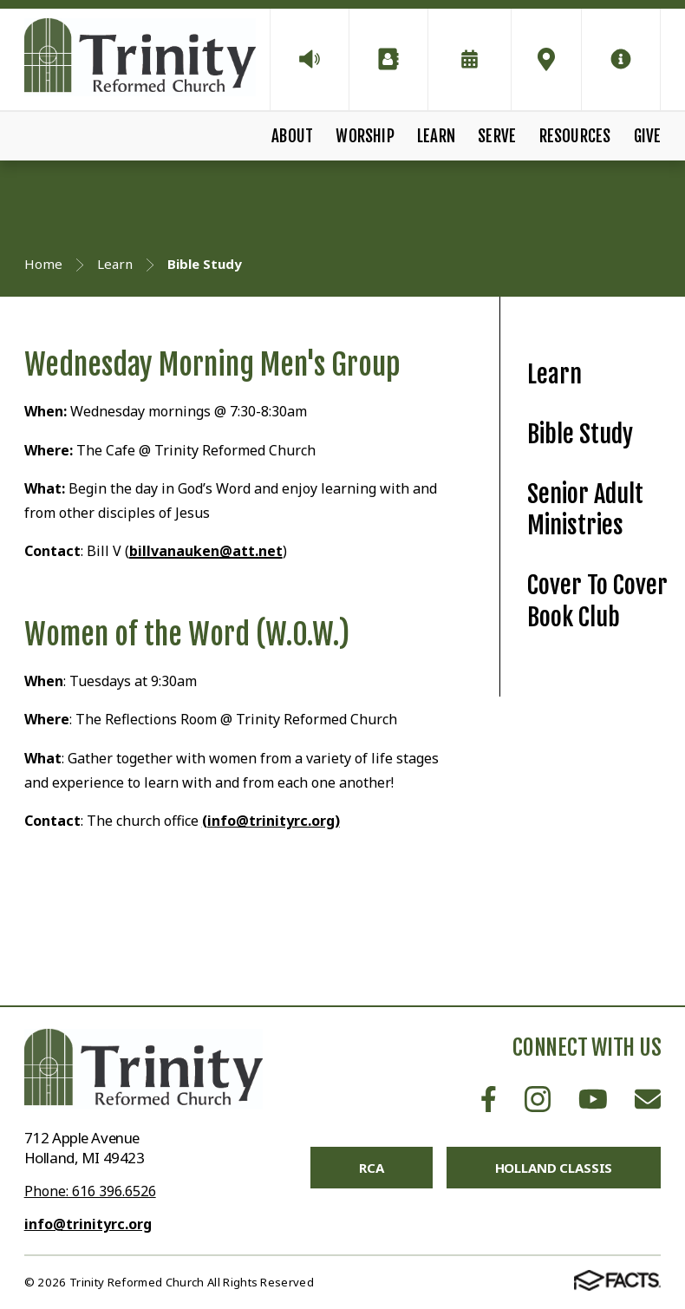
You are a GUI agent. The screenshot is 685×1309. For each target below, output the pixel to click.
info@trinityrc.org (88, 1224)
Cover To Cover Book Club (597, 601)
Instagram (538, 1099)
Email (648, 1099)
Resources (575, 136)
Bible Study (580, 434)
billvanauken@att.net (206, 550)
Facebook (488, 1099)
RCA (371, 1167)
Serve (497, 136)
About (292, 136)
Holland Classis (554, 1167)
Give (648, 136)
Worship (365, 136)
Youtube (593, 1099)
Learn (436, 136)
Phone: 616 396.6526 (90, 1191)
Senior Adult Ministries (585, 510)
